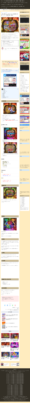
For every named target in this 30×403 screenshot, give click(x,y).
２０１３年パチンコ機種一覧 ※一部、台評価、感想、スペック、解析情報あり (15, 395)
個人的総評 (4, 97)
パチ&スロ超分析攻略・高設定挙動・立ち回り (13, 7)
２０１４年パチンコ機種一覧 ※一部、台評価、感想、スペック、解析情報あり (15, 394)
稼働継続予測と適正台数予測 (5, 98)
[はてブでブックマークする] (10, 307)
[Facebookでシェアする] (7, 307)
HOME (15, 370)
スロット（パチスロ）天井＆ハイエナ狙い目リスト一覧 (24, 86)
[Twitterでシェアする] (5, 307)
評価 (17, 310)
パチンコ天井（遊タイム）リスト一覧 (4, 7)
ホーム (21, 75)
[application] (24, 21)
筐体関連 (3, 95)
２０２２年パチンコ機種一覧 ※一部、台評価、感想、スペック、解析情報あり (15, 388)
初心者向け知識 (12, 400)
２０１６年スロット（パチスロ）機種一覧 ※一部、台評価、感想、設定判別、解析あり (15, 381)
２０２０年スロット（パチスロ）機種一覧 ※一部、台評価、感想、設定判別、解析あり (15, 378)
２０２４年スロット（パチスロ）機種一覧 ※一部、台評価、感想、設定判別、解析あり (15, 375)
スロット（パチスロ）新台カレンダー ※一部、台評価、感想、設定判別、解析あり (15, 374)
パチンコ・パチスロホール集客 (4, 9)
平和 (8, 310)
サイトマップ (18, 401)
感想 (10, 310)
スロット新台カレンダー (23, 83)
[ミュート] (27, 71)
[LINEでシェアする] (12, 307)
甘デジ (12, 310)
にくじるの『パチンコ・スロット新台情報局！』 (24, 399)
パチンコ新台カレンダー (23, 84)
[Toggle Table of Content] (17, 90)
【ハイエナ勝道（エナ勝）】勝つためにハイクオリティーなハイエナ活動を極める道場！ (10, 399)
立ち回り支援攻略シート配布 (21, 7)
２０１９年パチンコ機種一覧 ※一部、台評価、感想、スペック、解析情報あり (15, 390)
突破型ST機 (15, 310)
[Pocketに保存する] (15, 307)
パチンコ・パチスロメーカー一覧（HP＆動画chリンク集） (11, 401)
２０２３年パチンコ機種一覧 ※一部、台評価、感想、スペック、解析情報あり (15, 387)
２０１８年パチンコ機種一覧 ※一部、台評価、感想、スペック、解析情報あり (15, 391)
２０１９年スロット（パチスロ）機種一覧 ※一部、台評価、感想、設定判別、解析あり (15, 379)
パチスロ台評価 (22, 200)
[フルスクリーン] (28, 71)
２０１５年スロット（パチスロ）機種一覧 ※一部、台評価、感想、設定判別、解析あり (15, 382)
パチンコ (7, 310)
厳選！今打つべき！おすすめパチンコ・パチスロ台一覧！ (15, 373)
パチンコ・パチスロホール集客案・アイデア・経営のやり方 (20, 400)
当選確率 (4, 93)
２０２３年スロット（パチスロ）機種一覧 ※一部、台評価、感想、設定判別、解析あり (15, 376)
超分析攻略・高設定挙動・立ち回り (24, 211)
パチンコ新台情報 (22, 205)
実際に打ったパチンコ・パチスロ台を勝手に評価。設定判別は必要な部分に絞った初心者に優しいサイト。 (15, 11)
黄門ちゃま (17, 311)
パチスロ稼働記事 (22, 201)
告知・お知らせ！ (22, 208)
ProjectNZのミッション (22, 401)
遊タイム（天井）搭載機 (13, 311)
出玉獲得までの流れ (5, 92)
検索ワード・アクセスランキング (24, 209)
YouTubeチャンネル (22, 79)
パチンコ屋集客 (22, 204)
